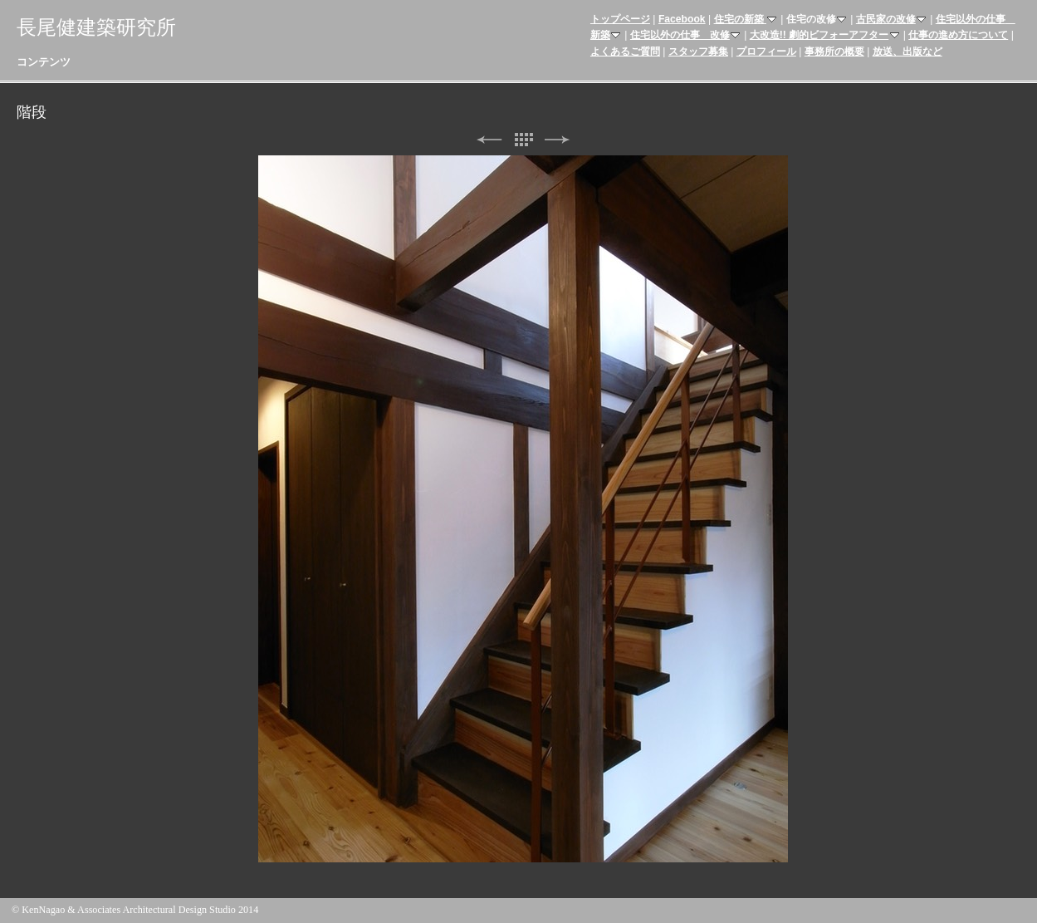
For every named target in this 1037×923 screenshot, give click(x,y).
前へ (489, 140)
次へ (557, 140)
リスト (523, 140)
